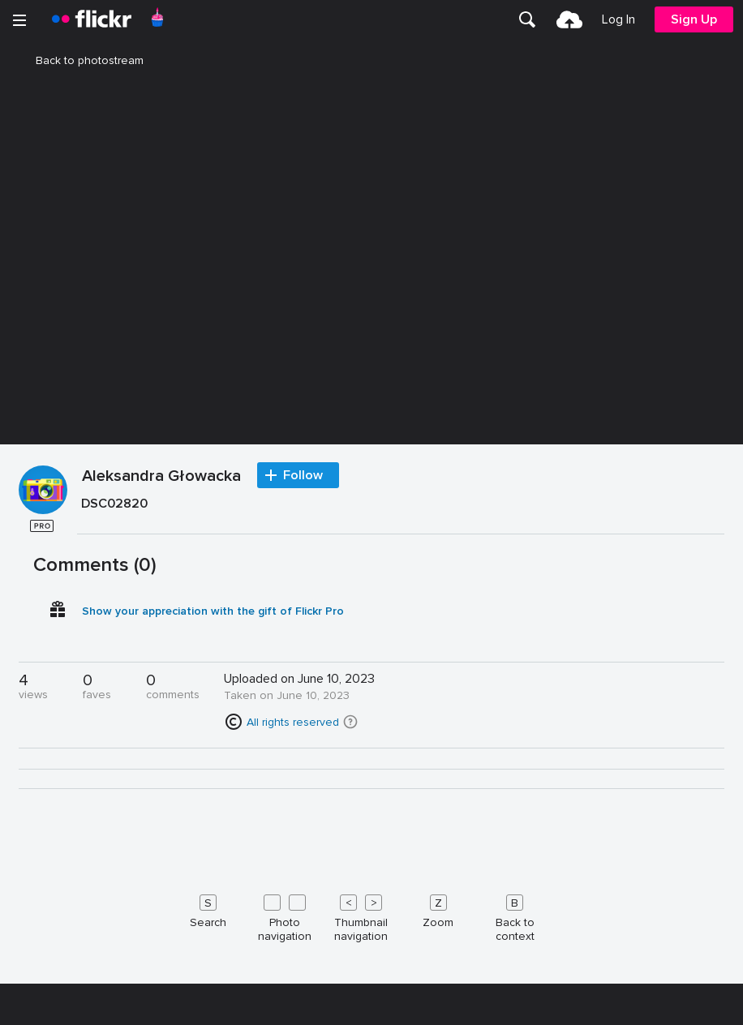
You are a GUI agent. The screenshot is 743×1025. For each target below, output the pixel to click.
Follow (303, 812)
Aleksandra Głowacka (161, 814)
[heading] (91, 19)
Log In (618, 19)
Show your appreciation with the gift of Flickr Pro (213, 948)
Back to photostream (80, 60)
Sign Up (694, 19)
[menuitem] (527, 19)
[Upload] (569, 19)
